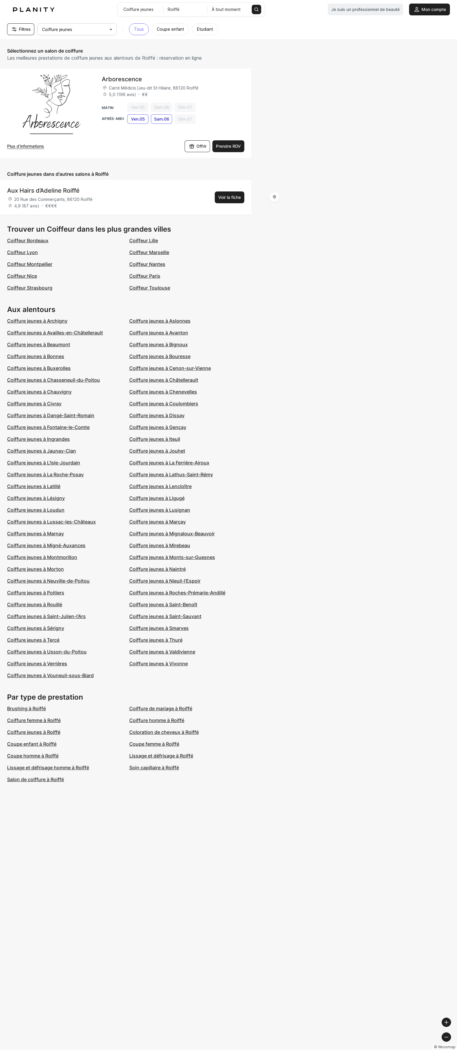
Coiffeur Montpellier (29, 264)
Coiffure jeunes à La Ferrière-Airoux (169, 463)
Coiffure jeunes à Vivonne (158, 664)
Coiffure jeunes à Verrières (37, 664)
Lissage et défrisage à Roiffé (161, 756)
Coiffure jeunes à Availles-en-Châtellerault (55, 333)
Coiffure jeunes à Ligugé (157, 498)
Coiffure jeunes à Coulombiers (163, 404)
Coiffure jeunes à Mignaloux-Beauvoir (172, 534)
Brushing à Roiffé (26, 708)
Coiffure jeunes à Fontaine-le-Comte (48, 427)
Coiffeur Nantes (147, 264)
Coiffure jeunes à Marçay (157, 522)
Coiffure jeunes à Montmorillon (42, 557)
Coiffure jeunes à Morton (35, 569)
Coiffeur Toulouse (149, 288)
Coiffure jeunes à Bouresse (159, 356)
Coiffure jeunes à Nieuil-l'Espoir (165, 581)
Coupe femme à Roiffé (154, 744)
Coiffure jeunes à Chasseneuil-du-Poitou (53, 380)
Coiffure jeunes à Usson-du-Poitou (47, 652)
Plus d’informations (25, 146)
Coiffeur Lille (143, 240)
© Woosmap (346, 1047)
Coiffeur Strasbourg (29, 288)
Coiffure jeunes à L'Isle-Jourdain (43, 463)
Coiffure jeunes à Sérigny (35, 628)
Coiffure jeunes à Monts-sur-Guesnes (172, 557)
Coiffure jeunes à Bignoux (158, 344)
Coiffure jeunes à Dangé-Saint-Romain (50, 415)
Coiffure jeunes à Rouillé (34, 604)
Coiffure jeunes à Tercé (33, 640)
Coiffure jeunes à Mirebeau (159, 545)
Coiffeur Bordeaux (28, 240)
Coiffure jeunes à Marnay (35, 534)
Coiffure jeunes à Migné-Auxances (46, 545)
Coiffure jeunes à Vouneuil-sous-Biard (50, 675)
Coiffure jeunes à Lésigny (36, 498)
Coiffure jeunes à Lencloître (160, 486)
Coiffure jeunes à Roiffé (33, 732)
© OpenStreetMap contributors (425, 1047)
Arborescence (122, 79)
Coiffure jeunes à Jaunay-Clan (41, 451)
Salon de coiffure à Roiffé (35, 779)
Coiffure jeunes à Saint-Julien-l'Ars (46, 616)
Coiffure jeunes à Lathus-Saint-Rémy (171, 474)
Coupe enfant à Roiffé (31, 744)
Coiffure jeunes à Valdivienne (162, 652)
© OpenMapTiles (376, 1047)
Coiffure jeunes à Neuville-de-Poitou (48, 581)
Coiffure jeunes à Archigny (37, 321)
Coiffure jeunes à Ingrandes (38, 439)
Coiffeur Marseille (149, 252)
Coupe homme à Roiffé (33, 756)
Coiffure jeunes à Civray (34, 404)
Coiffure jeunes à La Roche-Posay (45, 474)
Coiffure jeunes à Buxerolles (39, 368)
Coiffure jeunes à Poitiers (35, 593)
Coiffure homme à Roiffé (156, 720)
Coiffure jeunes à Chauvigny (39, 392)
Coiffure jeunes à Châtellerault (163, 380)
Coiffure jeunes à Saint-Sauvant (165, 616)
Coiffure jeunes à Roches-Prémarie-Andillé (177, 593)
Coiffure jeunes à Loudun (35, 510)
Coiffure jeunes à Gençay (157, 427)
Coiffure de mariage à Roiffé (160, 708)
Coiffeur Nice (22, 276)
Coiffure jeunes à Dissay (157, 415)
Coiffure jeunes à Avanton (158, 333)
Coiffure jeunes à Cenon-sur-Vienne (170, 368)
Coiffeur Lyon (22, 252)
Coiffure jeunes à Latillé (33, 486)
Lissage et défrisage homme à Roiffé (48, 768)
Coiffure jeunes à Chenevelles (163, 392)
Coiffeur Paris (144, 276)
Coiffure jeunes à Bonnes (35, 356)
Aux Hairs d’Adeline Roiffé (43, 190)
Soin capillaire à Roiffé (154, 768)
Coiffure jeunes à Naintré (157, 569)
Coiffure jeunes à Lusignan (159, 510)
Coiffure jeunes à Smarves (159, 628)
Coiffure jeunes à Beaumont (38, 344)
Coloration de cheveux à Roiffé (164, 732)
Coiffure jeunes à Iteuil (154, 439)
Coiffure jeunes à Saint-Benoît (163, 604)
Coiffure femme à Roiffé (34, 720)
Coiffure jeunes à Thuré (156, 640)
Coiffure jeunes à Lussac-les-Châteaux (51, 522)
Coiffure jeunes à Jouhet (157, 451)
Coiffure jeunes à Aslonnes (159, 321)
